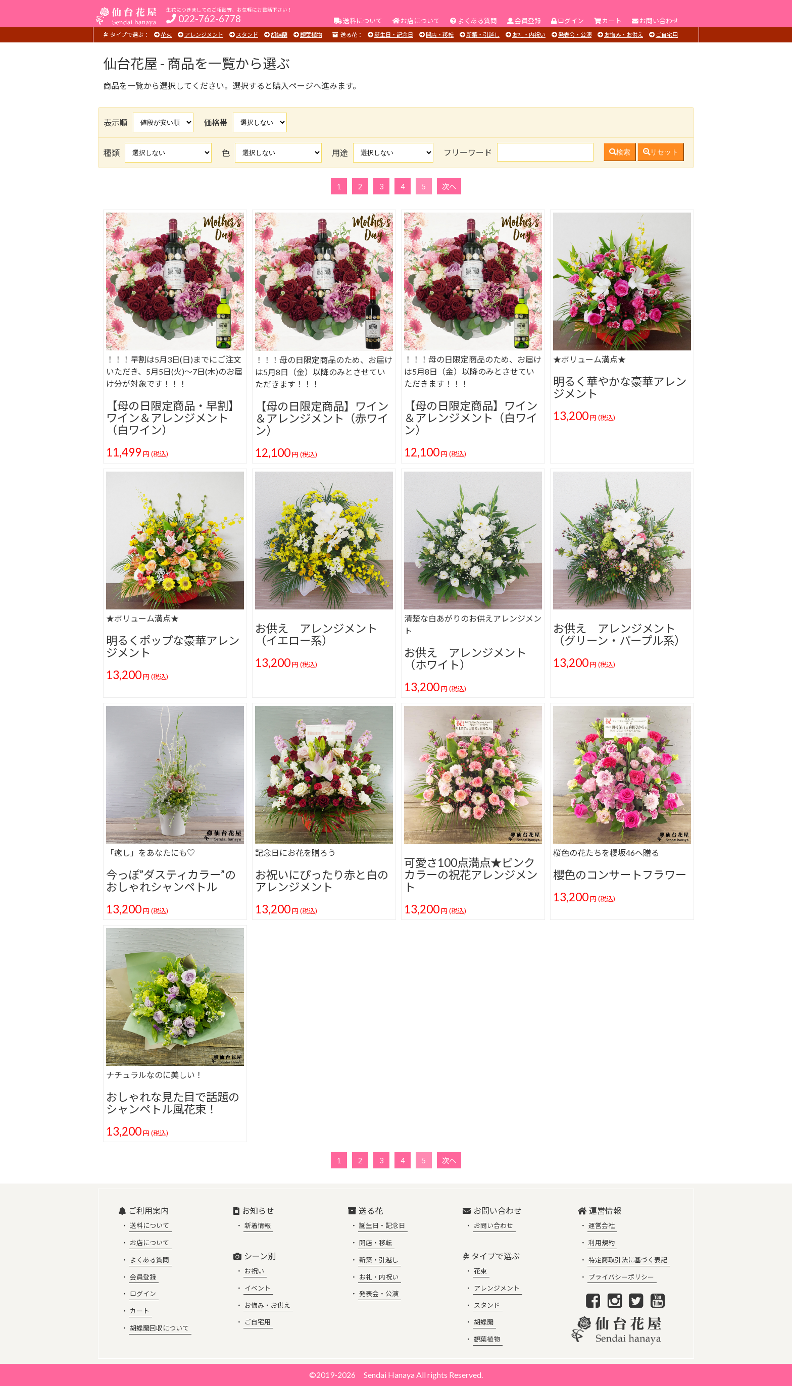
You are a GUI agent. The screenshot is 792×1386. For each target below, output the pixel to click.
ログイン (143, 1294)
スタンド (247, 34)
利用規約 (601, 1243)
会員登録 (143, 1277)
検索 (619, 152)
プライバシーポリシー (621, 1277)
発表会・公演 (574, 34)
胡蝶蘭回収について (159, 1328)
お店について (149, 1243)
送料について (149, 1225)
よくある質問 (149, 1260)
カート (140, 1311)
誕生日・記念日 (393, 34)
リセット (660, 152)
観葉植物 (311, 34)
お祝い (254, 1271)
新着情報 (257, 1225)
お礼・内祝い (529, 34)
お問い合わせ (493, 1225)
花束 (166, 34)
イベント (257, 1288)
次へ (449, 186)
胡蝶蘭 (279, 34)
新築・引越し (483, 34)
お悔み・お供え (623, 34)
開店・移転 (440, 34)
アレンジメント (203, 34)
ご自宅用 (667, 34)
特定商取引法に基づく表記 (627, 1260)
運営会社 (601, 1225)
